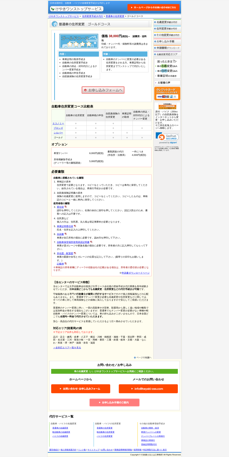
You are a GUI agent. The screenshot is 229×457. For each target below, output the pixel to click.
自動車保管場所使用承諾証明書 (73, 242)
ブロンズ (58, 128)
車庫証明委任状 (65, 226)
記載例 (60, 263)
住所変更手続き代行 (92, 16)
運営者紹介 (54, 450)
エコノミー (58, 123)
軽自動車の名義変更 (61, 432)
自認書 (60, 234)
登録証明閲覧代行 (149, 444)
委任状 (60, 207)
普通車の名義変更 (60, 428)
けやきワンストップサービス (64, 16)
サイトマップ (93, 450)
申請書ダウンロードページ (136, 273)
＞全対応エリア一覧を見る (67, 347)
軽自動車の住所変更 (105, 432)
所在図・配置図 (65, 253)
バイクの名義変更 (60, 436)
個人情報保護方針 (68, 450)
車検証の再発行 (148, 440)
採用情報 (138, 450)
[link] (167, 138)
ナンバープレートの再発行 (153, 436)
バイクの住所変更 (105, 436)
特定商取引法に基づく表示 (155, 450)
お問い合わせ (107, 450)
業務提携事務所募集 (123, 450)
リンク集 (82, 450)
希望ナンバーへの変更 (151, 432)
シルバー (58, 132)
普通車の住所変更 (115, 16)
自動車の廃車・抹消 (150, 428)
